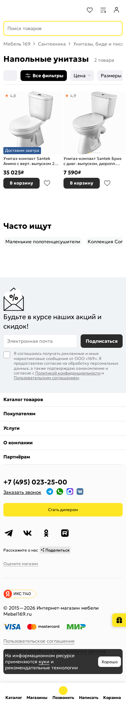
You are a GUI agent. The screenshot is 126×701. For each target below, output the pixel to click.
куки (44, 661)
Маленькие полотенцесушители (42, 242)
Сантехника (52, 44)
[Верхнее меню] (9, 10)
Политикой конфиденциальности (67, 372)
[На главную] (30, 10)
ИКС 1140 (22, 593)
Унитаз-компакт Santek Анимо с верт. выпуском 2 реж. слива (28, 161)
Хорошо (109, 661)
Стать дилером (63, 509)
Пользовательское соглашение (39, 641)
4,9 (73, 95)
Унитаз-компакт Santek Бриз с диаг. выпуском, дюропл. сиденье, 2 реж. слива (92, 161)
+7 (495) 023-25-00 (35, 482)
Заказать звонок (22, 492)
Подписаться (102, 341)
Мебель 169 (17, 44)
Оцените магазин (20, 563)
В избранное (47, 183)
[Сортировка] (10, 75)
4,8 (13, 95)
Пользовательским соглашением (46, 377)
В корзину (21, 183)
